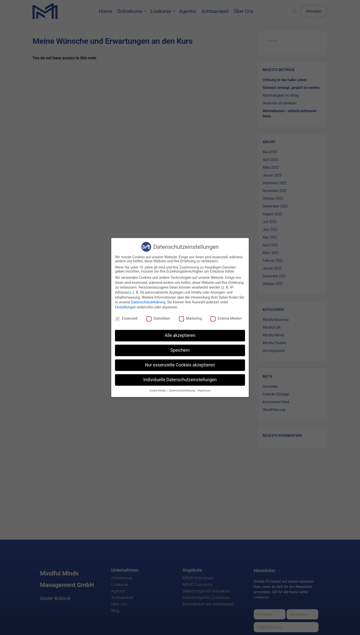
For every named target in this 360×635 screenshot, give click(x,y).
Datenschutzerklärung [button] (182, 390)
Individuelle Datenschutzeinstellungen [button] (179, 379)
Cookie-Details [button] (158, 390)
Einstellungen (125, 307)
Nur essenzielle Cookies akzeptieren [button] (180, 364)
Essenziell (126, 318)
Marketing (190, 318)
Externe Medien (226, 318)
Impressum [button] (204, 390)
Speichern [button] (180, 350)
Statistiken (158, 318)
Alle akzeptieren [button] (180, 335)
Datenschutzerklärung (148, 302)
